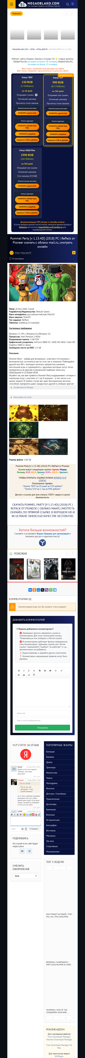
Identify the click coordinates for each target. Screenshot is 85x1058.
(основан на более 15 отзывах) (42, 64)
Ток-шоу (50, 841)
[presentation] (66, 14)
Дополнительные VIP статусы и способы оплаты (43, 222)
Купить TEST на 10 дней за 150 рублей (43, 486)
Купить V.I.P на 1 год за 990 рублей (42, 489)
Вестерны (51, 830)
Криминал (51, 809)
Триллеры (51, 767)
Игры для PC (26, 253)
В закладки (17, 258)
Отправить (42, 727)
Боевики (50, 757)
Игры (17, 253)
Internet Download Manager (59, 1039)
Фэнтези (50, 788)
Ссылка (27, 814)
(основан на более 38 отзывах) (42, 61)
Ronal (20, 767)
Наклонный (14, 814)
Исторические (53, 820)
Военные (50, 814)
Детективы (51, 804)
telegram (23, 227)
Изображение (30, 814)
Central (20, 780)
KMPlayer (59, 1056)
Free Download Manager (59, 1036)
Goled (20, 811)
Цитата (39, 814)
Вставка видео (33, 814)
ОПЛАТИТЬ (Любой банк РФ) (27, 127)
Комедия (50, 751)
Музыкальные (52, 851)
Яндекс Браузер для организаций (53, 533)
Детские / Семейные (56, 793)
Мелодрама (51, 783)
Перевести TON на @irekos (27, 140)
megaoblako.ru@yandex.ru (50, 227)
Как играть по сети (22, 397)
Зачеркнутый (20, 814)
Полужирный (11, 814)
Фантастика (51, 772)
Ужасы (49, 778)
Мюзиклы (50, 835)
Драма (49, 762)
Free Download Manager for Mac (59, 1046)
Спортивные (52, 846)
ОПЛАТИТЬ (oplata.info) (27, 113)
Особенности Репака (23, 387)
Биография (51, 825)
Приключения (52, 799)
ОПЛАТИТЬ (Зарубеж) (27, 134)
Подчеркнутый (17, 814)
